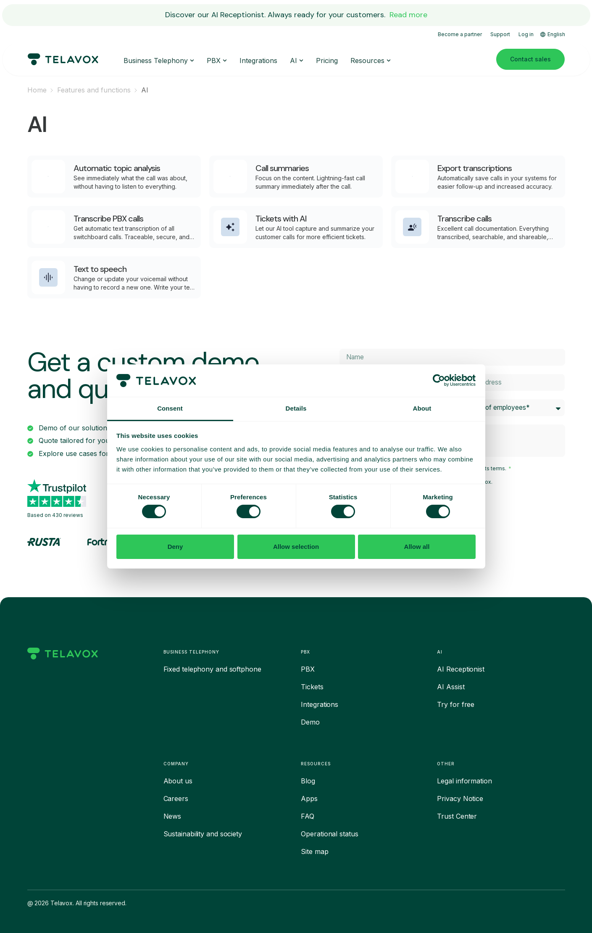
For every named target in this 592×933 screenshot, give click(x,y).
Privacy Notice (460, 798)
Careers (175, 798)
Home (37, 90)
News (172, 816)
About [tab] (422, 408)
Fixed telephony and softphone (212, 669)
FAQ (307, 816)
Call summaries (282, 168)
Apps (309, 798)
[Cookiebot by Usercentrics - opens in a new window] (439, 380)
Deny (175, 546)
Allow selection (296, 546)
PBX (308, 669)
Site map (314, 851)
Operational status (329, 834)
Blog (308, 781)
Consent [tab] (170, 408)
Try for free (455, 704)
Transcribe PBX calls (108, 218)
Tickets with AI (281, 218)
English (552, 34)
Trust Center (457, 816)
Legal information (464, 781)
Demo (310, 722)
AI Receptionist (460, 669)
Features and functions (94, 90)
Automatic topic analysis (117, 168)
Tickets (312, 687)
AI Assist (450, 687)
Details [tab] (296, 408)
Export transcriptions (474, 168)
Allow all (417, 546)
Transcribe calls (464, 218)
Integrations (319, 704)
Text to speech (100, 269)
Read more (408, 15)
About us (177, 781)
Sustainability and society (202, 834)
